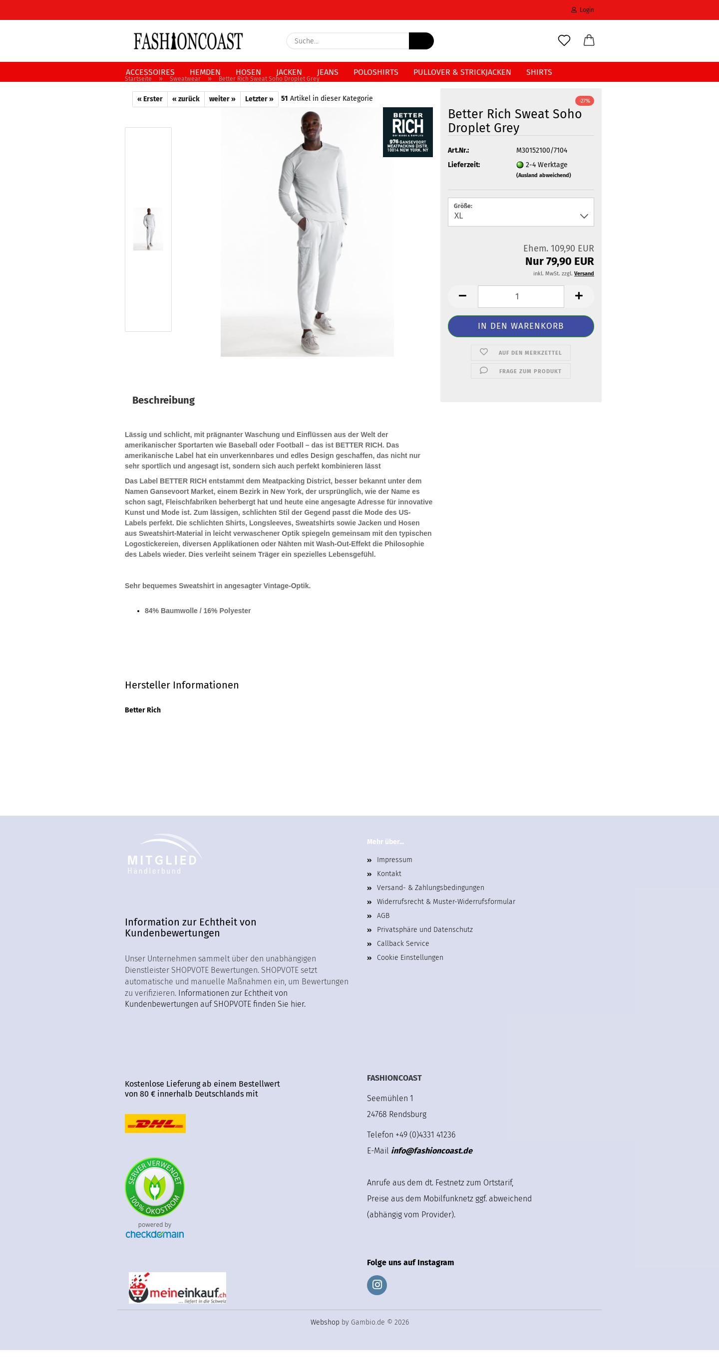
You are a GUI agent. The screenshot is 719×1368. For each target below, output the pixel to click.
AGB (383, 933)
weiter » (222, 117)
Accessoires (150, 72)
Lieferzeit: (464, 183)
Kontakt (389, 892)
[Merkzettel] (564, 41)
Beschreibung (163, 418)
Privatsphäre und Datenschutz (425, 947)
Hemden (205, 72)
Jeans (328, 72)
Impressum (394, 878)
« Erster (150, 117)
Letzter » (259, 117)
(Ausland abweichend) (543, 193)
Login (582, 9)
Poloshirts (376, 72)
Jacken (289, 72)
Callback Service (403, 961)
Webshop (325, 1340)
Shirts (539, 72)
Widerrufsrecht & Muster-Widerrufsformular (446, 919)
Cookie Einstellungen (410, 975)
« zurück (186, 117)
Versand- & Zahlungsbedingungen (430, 906)
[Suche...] (421, 40)
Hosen (248, 72)
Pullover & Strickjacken (462, 72)
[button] (589, 41)
